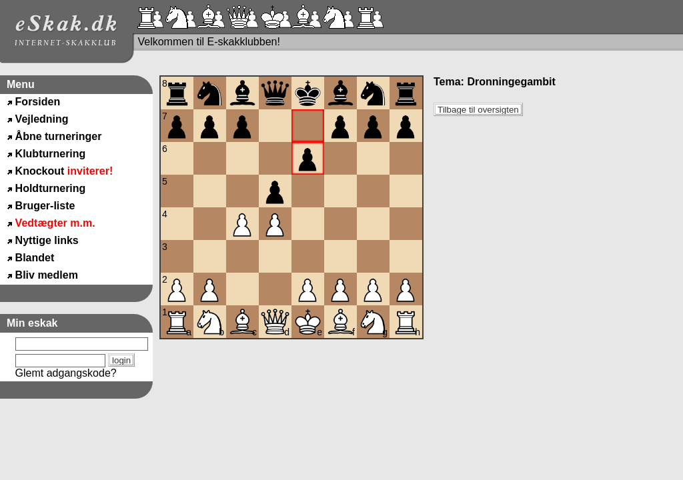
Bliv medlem (46, 275)
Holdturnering (50, 188)
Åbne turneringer (58, 136)
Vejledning (42, 119)
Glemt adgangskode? (66, 373)
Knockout (64, 171)
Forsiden (38, 101)
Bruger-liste (45, 205)
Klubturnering (50, 153)
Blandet (35, 257)
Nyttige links (47, 240)
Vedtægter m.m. (55, 223)
